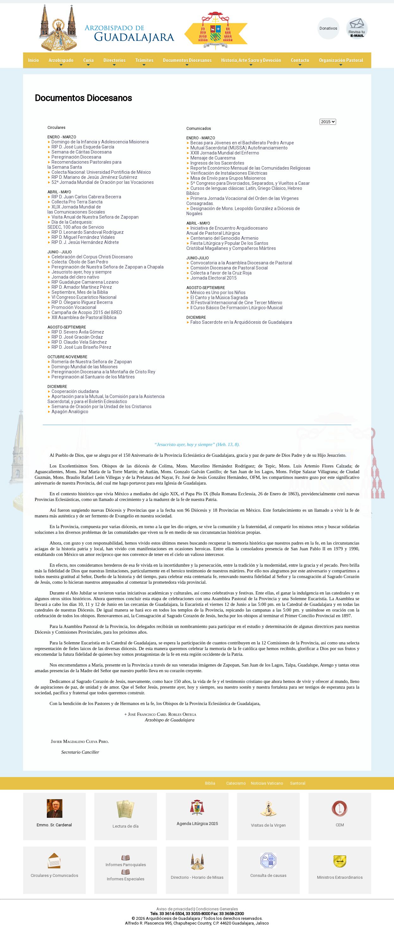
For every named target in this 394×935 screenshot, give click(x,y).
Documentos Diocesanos (187, 62)
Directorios (114, 62)
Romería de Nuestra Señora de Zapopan (92, 361)
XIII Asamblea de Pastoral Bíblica (84, 317)
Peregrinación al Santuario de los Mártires (93, 376)
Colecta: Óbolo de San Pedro (80, 261)
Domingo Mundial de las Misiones (85, 366)
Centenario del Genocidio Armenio (225, 238)
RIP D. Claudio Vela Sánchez (79, 342)
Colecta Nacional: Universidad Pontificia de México (101, 172)
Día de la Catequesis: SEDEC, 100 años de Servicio (75, 225)
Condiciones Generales (217, 909)
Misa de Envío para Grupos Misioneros (228, 178)
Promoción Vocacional (74, 307)
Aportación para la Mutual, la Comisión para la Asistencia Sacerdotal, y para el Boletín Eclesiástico (106, 399)
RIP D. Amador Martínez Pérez (82, 287)
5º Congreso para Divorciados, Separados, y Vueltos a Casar (250, 183)
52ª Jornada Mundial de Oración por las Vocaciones (103, 182)
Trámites (144, 62)
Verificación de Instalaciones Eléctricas (229, 173)
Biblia (210, 783)
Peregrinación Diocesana (76, 157)
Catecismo (236, 783)
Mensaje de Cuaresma (213, 157)
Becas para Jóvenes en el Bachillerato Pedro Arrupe (242, 142)
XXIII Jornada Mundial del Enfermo (225, 152)
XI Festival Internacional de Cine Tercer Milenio (236, 302)
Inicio (33, 60)
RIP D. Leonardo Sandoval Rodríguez (88, 232)
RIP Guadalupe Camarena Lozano (85, 282)
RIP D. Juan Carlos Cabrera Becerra (86, 196)
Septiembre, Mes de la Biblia (80, 292)
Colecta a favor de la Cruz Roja (221, 272)
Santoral (297, 783)
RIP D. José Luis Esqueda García (83, 146)
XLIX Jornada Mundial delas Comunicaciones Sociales (76, 209)
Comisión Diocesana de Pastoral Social (229, 267)
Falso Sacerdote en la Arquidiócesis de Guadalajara (241, 322)
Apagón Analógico (70, 411)
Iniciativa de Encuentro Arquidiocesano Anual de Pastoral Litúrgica (227, 231)
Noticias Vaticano (267, 783)
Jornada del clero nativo (75, 277)
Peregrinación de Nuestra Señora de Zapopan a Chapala (108, 266)
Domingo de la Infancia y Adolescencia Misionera (100, 141)
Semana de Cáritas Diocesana (82, 151)
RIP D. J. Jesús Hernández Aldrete (85, 242)
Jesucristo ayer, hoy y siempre (82, 271)
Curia (88, 62)
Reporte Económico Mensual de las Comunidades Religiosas (250, 168)
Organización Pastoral (341, 62)
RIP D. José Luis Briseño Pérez (81, 347)
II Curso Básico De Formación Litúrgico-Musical (237, 307)
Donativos (328, 28)
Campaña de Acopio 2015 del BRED (87, 312)
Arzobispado (61, 62)
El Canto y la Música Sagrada (219, 297)
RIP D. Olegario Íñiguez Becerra (82, 302)
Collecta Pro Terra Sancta (77, 201)
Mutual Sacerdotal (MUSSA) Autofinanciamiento (239, 147)
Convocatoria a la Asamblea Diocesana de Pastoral (241, 262)
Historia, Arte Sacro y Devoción (251, 62)
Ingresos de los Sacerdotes (217, 163)
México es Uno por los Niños (218, 292)
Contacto (300, 62)
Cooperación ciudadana (75, 391)
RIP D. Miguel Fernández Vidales (83, 237)
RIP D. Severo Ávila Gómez (78, 332)
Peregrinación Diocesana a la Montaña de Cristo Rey (103, 371)
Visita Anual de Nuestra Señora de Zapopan (95, 217)
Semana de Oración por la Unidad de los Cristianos (102, 406)
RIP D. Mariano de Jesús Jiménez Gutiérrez (94, 177)
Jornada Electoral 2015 (214, 277)
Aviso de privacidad (174, 909)
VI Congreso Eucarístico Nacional (84, 297)
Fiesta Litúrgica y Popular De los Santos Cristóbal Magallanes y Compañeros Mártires (231, 246)
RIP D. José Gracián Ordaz (77, 337)
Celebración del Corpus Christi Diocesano (92, 256)
